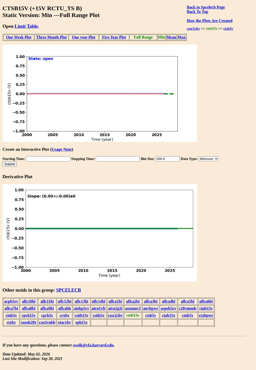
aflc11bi (47, 301)
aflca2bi (133, 301)
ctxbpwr (206, 315)
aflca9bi (47, 308)
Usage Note (62, 149)
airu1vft (99, 308)
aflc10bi (28, 301)
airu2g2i (115, 308)
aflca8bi (28, 308)
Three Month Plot (51, 37)
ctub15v (168, 315)
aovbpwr (150, 308)
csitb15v (81, 315)
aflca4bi (168, 301)
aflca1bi (115, 301)
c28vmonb (187, 308)
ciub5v (11, 315)
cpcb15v (29, 315)
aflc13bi (81, 301)
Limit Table (26, 26)
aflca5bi (187, 301)
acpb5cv (11, 301)
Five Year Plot (114, 37)
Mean (171, 37)
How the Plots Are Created (209, 21)
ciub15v (205, 308)
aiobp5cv (81, 308)
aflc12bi (64, 301)
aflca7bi (11, 308)
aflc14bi (98, 301)
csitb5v (98, 315)
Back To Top (197, 12)
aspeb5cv (168, 308)
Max (182, 37)
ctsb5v (228, 29)
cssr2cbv (193, 29)
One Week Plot (19, 37)
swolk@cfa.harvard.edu (93, 345)
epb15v (81, 322)
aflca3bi (151, 301)
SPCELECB (68, 290)
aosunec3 (132, 308)
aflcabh (64, 308)
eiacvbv (64, 322)
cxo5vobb (47, 322)
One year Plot (83, 37)
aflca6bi (206, 301)
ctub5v (187, 315)
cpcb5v (47, 315)
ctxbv (11, 322)
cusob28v (28, 322)
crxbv (65, 315)
